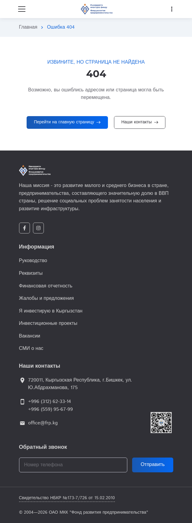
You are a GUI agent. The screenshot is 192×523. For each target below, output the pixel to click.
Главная (28, 27)
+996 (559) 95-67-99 (50, 409)
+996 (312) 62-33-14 (49, 401)
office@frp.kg (43, 423)
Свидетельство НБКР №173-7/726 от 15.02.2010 (67, 498)
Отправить (152, 464)
